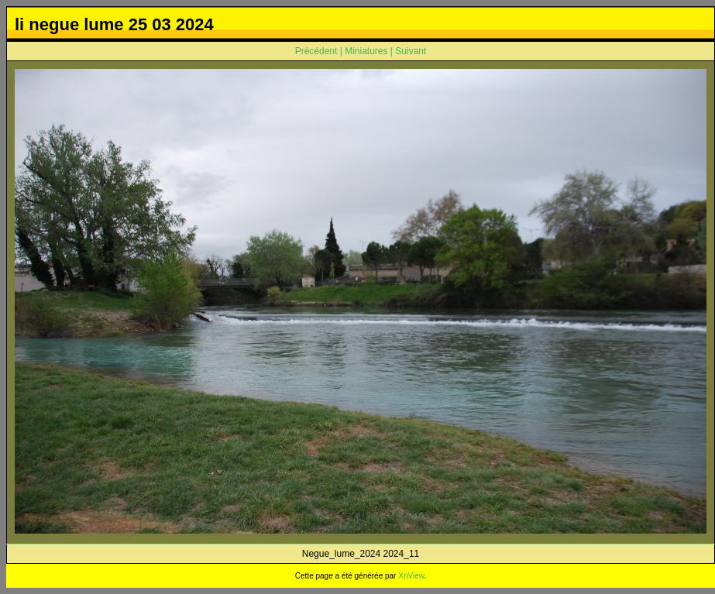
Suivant (410, 51)
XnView (411, 576)
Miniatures (366, 51)
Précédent (316, 51)
